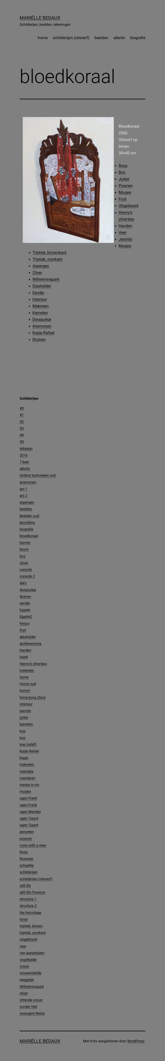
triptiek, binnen (31, 926)
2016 (23, 455)
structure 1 (28, 899)
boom (24, 549)
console (26, 569)
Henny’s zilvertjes (33, 664)
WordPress (135, 1041)
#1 (22, 415)
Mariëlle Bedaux (40, 18)
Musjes (125, 192)
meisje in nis (29, 785)
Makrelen (41, 306)
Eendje (38, 292)
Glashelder (42, 286)
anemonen (28, 482)
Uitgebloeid (128, 205)
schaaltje (27, 865)
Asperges (41, 266)
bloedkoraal (29, 536)
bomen (25, 543)
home (43, 37)
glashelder (28, 637)
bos (23, 556)
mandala (26, 771)
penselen (27, 832)
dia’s (23, 583)
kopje (24, 758)
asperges (27, 502)
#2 (22, 422)
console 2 (27, 576)
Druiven (39, 339)
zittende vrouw (31, 1000)
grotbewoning (30, 643)
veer (23, 946)
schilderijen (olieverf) (71, 37)
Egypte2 (26, 616)
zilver (24, 993)
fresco (25, 623)
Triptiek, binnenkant (50, 252)
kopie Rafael (29, 751)
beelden (101, 37)
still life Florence (32, 892)
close (24, 563)
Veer (123, 232)
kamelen (26, 724)
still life (25, 886)
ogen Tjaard (29, 818)
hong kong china (33, 697)
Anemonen (42, 326)
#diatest (26, 449)
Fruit (123, 199)
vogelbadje (28, 960)
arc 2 (23, 496)
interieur (26, 704)
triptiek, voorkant (33, 933)
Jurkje (124, 179)
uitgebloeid (28, 939)
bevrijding (27, 522)
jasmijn (25, 711)
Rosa (123, 165)
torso (24, 919)
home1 (25, 690)
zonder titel (28, 1007)
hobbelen (27, 670)
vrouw (24, 966)
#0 (22, 408)
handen (25, 650)
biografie (137, 37)
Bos (122, 172)
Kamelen (40, 312)
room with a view (33, 845)
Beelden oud (29, 516)
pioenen (26, 839)
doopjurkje (28, 590)
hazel (24, 657)
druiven (25, 596)
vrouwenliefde (31, 973)
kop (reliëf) (28, 744)
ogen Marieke (30, 812)
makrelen (27, 764)
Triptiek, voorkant (48, 259)
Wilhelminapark (46, 279)
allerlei (119, 37)
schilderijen (28, 872)
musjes (25, 791)
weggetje (27, 980)
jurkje (24, 717)
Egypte (25, 610)
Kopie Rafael (44, 332)
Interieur (40, 299)
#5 (22, 442)
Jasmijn (125, 239)
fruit (23, 630)
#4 (22, 435)
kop (23, 731)
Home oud (28, 684)
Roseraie (26, 859)
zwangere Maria (32, 1013)
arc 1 (23, 489)
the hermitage (30, 913)
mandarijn (27, 778)
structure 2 (28, 906)
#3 (22, 428)
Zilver (37, 272)
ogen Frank (28, 798)
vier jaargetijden (32, 953)
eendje (25, 603)
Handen (125, 225)
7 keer (24, 462)
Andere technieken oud (38, 475)
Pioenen (126, 185)
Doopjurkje (42, 319)
